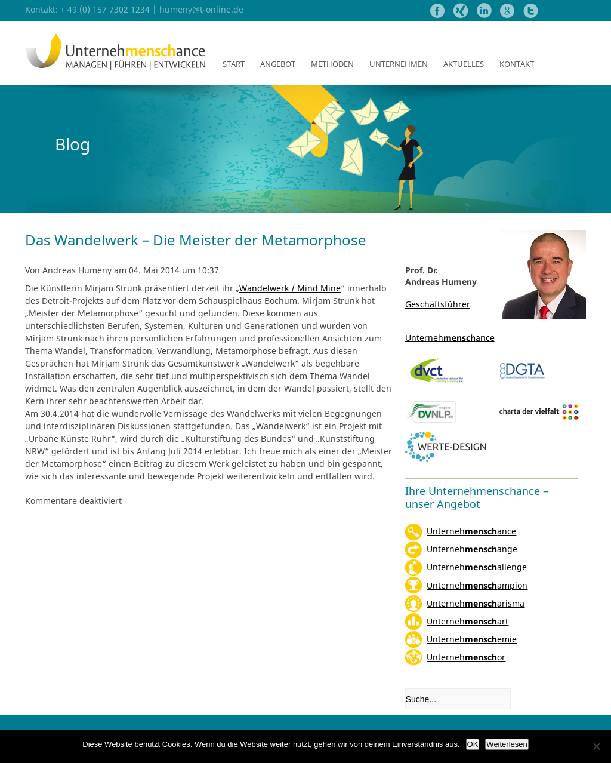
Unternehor (466, 657)
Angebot (277, 64)
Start (234, 64)
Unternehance (471, 531)
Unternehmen (398, 64)
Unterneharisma (475, 603)
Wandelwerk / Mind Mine (290, 288)
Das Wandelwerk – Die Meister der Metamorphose (195, 240)
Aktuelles (463, 64)
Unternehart (467, 621)
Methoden (332, 64)
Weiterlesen (506, 744)
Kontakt (516, 64)
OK (473, 744)
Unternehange (472, 549)
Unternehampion (477, 585)
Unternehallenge (477, 567)
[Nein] (596, 746)
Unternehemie (472, 639)
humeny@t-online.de (201, 9)
